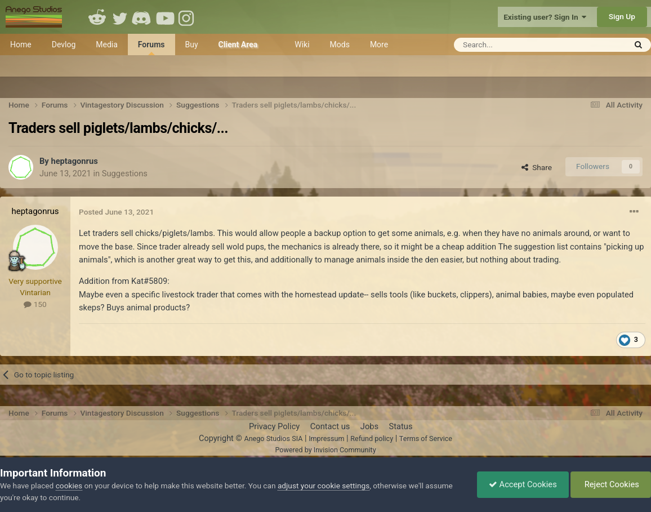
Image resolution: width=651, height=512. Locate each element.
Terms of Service (425, 438)
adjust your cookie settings (323, 485)
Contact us (330, 426)
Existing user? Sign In (544, 16)
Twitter (120, 17)
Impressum (326, 438)
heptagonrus (74, 161)
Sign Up (622, 16)
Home (21, 44)
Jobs (369, 426)
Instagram (187, 17)
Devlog (64, 44)
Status (401, 426)
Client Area (238, 44)
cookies (69, 485)
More (379, 44)
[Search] (512, 45)
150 (35, 304)
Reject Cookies (610, 484)
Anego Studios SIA (273, 438)
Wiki (302, 44)
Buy (191, 44)
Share (536, 167)
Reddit (97, 17)
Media (107, 44)
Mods (340, 44)
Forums (151, 47)
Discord (142, 17)
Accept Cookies (523, 484)
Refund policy (371, 438)
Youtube (165, 17)
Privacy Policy (274, 426)
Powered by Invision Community (325, 450)
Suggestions (125, 173)
